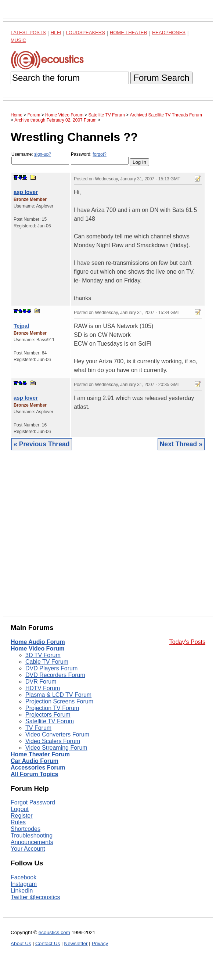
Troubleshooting (32, 835)
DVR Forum (40, 681)
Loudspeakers (85, 32)
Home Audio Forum (38, 642)
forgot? (99, 154)
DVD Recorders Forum (55, 675)
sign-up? (42, 154)
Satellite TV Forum (49, 721)
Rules (18, 822)
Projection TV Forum (52, 708)
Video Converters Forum (57, 734)
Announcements (32, 842)
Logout (20, 809)
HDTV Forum (42, 688)
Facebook (23, 877)
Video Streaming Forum (56, 748)
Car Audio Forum (34, 761)
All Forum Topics (34, 774)
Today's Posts (187, 642)
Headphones (169, 32)
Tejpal (21, 326)
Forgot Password (33, 802)
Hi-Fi (56, 32)
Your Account (28, 849)
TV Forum (38, 728)
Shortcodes (25, 829)
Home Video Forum (37, 648)
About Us (21, 943)
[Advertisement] (108, 537)
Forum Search (161, 78)
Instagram (24, 884)
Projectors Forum (48, 714)
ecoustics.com (54, 932)
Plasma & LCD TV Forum (58, 695)
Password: (100, 158)
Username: (40, 158)
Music (18, 40)
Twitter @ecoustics (35, 897)
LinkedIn (22, 890)
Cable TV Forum (46, 662)
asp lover (26, 192)
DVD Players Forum (51, 668)
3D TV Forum (43, 655)
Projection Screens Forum (59, 701)
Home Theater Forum (40, 754)
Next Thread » (181, 444)
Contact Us (47, 943)
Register (22, 816)
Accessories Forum (38, 767)
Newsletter (75, 943)
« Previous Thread (42, 444)
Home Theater (128, 32)
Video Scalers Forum (52, 741)
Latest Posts (28, 32)
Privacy (100, 943)
